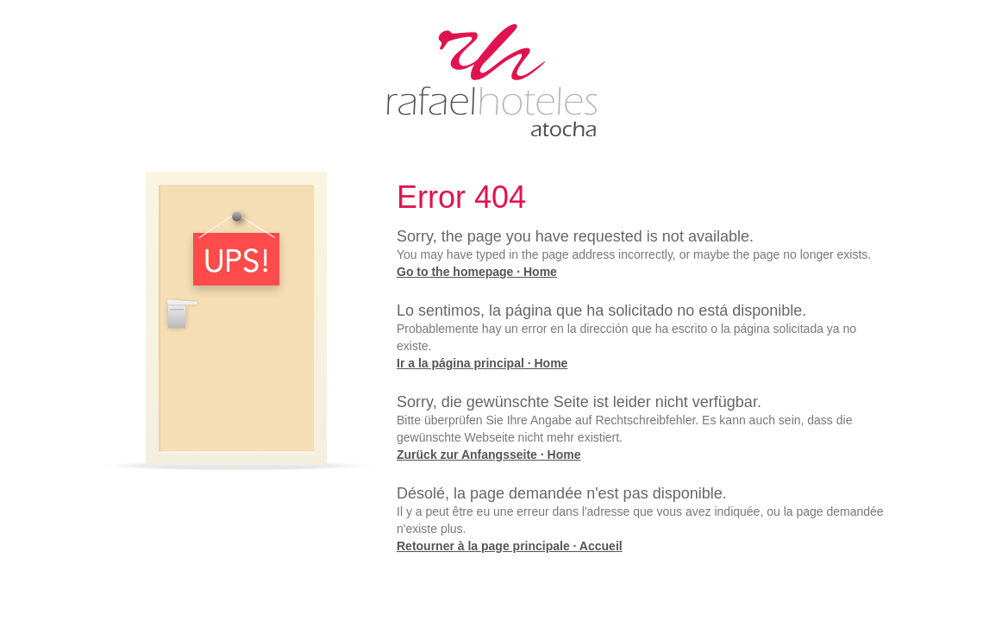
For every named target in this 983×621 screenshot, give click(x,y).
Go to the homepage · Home (477, 272)
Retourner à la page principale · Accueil (510, 546)
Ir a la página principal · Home (482, 363)
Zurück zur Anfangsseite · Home (488, 454)
